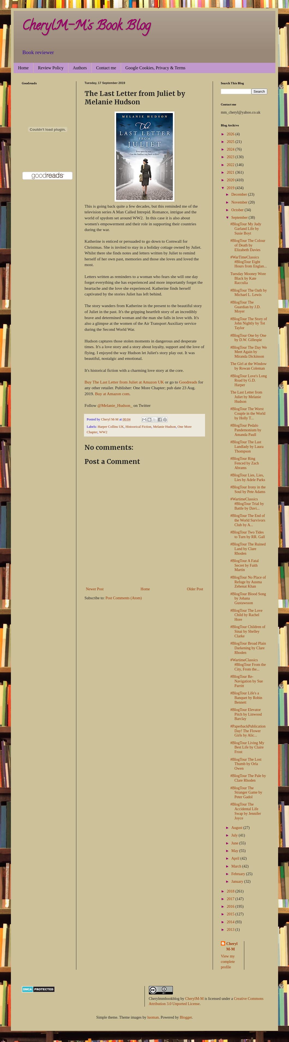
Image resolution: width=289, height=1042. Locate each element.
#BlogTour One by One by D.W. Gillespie (248, 337)
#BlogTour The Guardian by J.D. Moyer (245, 307)
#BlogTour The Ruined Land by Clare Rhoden (248, 549)
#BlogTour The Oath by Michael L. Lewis (248, 292)
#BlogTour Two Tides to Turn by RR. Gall (247, 534)
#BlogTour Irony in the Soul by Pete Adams (248, 489)
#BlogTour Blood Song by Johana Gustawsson (248, 598)
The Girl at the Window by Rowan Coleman (248, 366)
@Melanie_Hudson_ (114, 405)
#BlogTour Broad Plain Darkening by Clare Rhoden (248, 648)
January (237, 881)
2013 (231, 930)
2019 (231, 188)
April (235, 858)
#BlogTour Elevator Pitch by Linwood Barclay (246, 714)
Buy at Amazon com (112, 393)
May (235, 851)
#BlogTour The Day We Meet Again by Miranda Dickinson (248, 352)
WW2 (103, 432)
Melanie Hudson (164, 427)
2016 (231, 906)
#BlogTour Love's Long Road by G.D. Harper (248, 380)
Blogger (186, 1017)
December (239, 194)
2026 (231, 134)
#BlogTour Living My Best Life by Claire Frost (247, 747)
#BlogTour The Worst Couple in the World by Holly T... (247, 413)
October (238, 210)
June (235, 843)
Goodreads (188, 382)
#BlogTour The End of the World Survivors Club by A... (247, 520)
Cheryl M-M (231, 946)
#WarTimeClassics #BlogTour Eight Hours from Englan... (248, 262)
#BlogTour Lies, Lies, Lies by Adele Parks (247, 477)
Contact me (106, 67)
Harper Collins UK (111, 427)
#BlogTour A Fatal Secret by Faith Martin (244, 565)
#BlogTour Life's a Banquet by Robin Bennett (246, 697)
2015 (231, 914)
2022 (231, 165)
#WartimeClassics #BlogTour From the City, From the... (248, 664)
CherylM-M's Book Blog (86, 27)
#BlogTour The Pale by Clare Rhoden (248, 778)
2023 (231, 157)
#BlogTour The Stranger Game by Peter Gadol (246, 792)
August (237, 828)
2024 (231, 149)
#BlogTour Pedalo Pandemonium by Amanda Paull (245, 430)
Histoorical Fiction (138, 427)
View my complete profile (228, 961)
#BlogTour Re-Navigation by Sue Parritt (246, 681)
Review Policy (51, 67)
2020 (231, 180)
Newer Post (95, 589)
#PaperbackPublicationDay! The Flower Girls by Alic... (248, 731)
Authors (80, 67)
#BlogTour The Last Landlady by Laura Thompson (247, 446)
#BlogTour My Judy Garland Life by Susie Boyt (245, 228)
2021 (231, 172)
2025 (231, 142)
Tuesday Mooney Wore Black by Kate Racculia (248, 278)
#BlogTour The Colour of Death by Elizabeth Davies (247, 245)
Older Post (195, 589)
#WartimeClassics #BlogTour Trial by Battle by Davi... (247, 503)
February (238, 874)
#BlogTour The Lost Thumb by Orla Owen (245, 764)
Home (23, 67)
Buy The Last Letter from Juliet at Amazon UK (124, 382)
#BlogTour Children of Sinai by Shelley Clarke (247, 631)
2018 (231, 891)
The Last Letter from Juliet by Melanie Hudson (246, 397)
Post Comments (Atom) (124, 598)
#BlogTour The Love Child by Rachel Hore (246, 615)
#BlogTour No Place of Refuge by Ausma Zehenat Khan (248, 582)
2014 (231, 922)
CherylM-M (194, 999)
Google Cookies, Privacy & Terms (155, 67)
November (239, 202)
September (239, 218)
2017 (231, 899)
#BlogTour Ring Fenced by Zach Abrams (244, 463)
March (236, 866)
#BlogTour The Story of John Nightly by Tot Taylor (248, 323)
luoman (153, 1017)
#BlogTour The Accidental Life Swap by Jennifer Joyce (245, 811)
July (235, 835)
